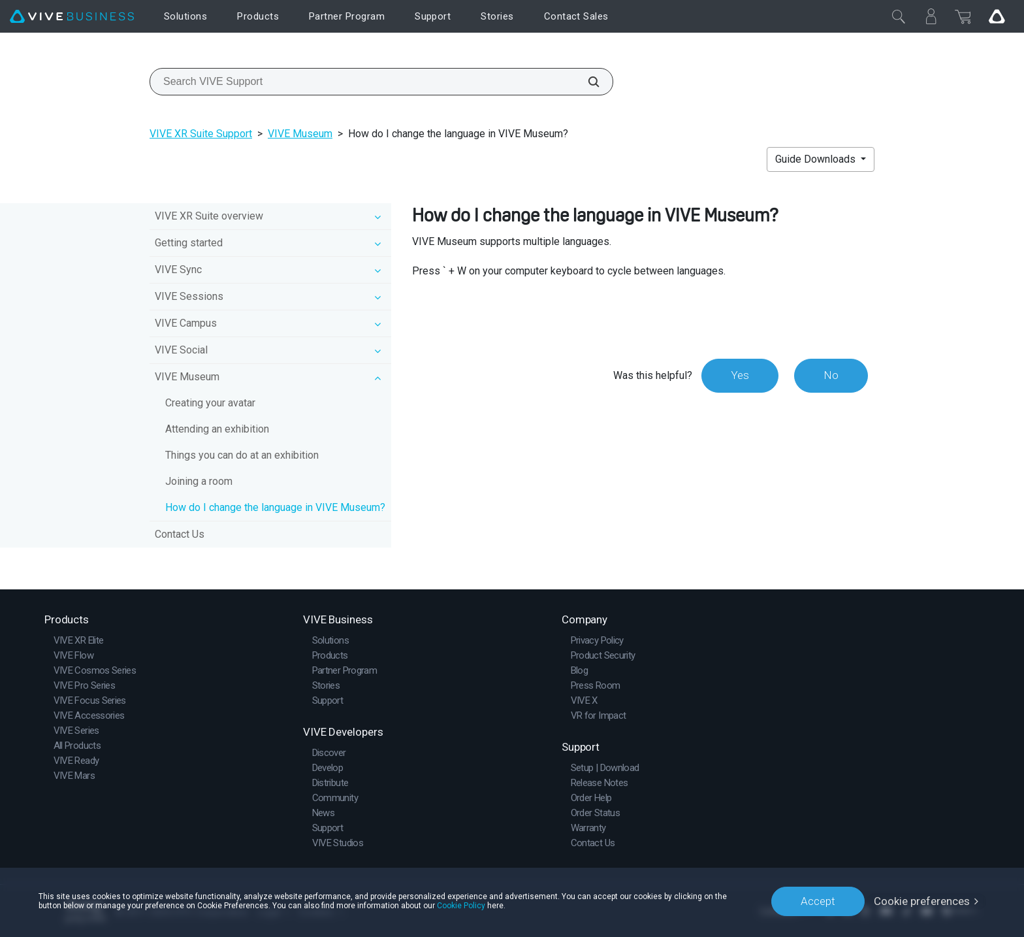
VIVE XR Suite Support (201, 133)
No (831, 375)
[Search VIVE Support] (586, 82)
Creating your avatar (210, 403)
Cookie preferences (922, 901)
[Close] (898, 16)
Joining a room (198, 481)
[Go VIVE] (996, 16)
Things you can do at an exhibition (242, 455)
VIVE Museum (300, 133)
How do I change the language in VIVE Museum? (275, 507)
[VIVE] (72, 17)
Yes (740, 375)
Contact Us (179, 534)
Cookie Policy (461, 905)
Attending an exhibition (217, 429)
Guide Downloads (816, 159)
